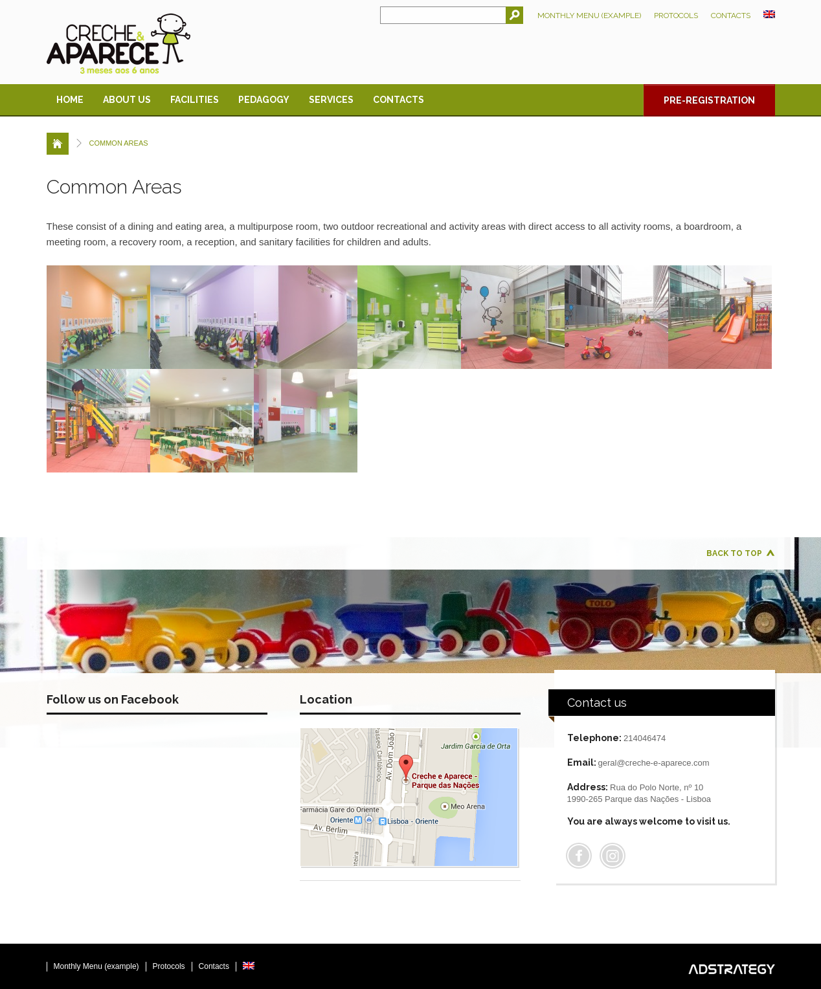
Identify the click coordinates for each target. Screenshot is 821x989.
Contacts (730, 15)
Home (70, 99)
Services (331, 99)
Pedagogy (263, 99)
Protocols (676, 15)
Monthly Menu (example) (589, 15)
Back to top (734, 553)
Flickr (612, 855)
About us (127, 99)
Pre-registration (709, 100)
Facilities (194, 99)
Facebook (578, 855)
